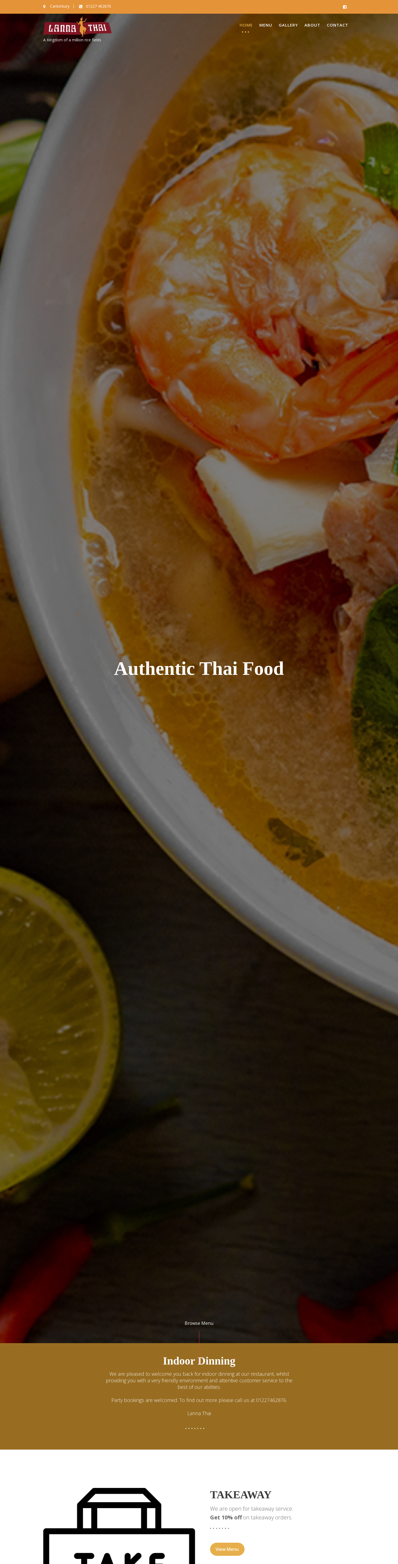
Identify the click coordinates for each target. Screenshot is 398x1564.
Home (246, 25)
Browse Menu (199, 1323)
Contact (337, 25)
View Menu (227, 1550)
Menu (265, 25)
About (312, 25)
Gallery (288, 25)
